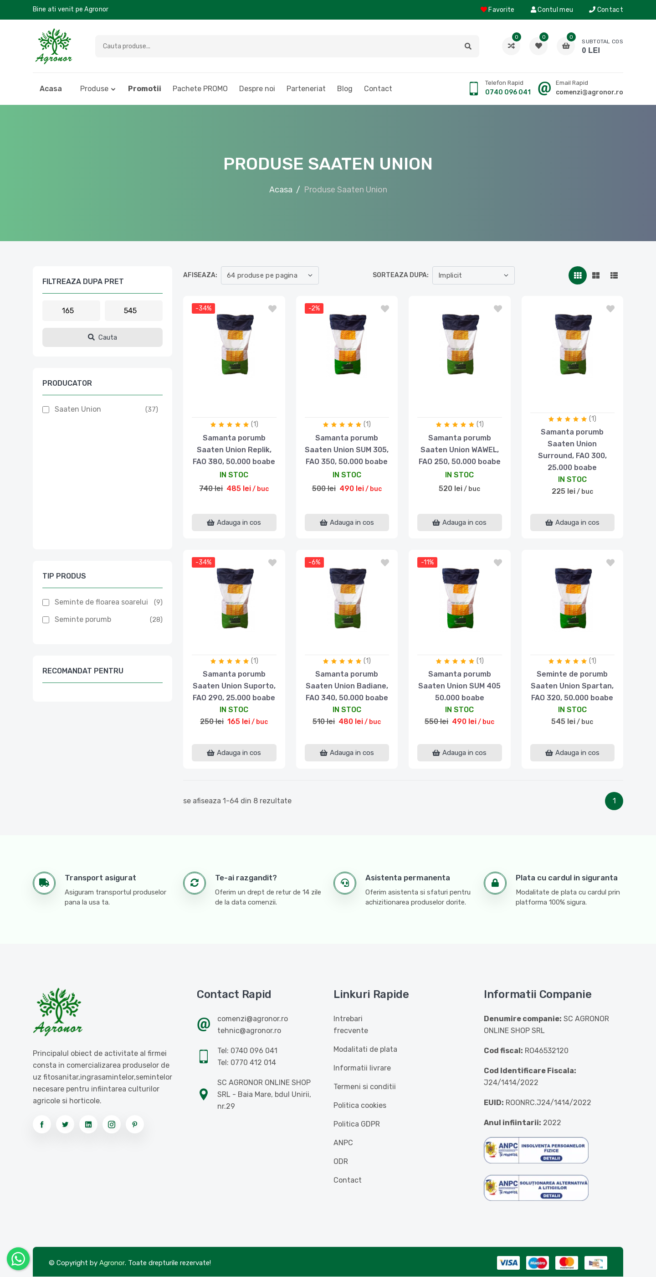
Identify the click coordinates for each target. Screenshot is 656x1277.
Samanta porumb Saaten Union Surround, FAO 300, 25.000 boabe (572, 450)
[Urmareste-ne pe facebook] (42, 1124)
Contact (606, 10)
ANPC (343, 1142)
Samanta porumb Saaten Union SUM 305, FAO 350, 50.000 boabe (347, 450)
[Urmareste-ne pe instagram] (111, 1124)
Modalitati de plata (365, 1049)
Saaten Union (78, 409)
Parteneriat (306, 88)
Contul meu (552, 10)
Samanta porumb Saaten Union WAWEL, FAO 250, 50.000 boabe (460, 450)
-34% (203, 308)
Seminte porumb (83, 619)
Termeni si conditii (364, 1086)
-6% (314, 562)
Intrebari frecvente (350, 1024)
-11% (427, 562)
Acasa (51, 88)
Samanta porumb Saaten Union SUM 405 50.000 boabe (459, 686)
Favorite (498, 10)
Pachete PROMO (200, 88)
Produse (94, 88)
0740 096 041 (508, 92)
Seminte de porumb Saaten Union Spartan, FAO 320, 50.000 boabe (572, 686)
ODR (340, 1161)
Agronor (112, 1263)
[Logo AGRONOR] (53, 46)
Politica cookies (359, 1105)
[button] (468, 46)
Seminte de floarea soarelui (101, 602)
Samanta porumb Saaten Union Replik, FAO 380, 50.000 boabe (234, 450)
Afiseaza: (200, 275)
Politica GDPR (356, 1124)
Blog (345, 88)
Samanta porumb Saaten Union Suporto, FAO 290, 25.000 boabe (234, 686)
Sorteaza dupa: (401, 275)
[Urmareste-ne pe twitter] (65, 1124)
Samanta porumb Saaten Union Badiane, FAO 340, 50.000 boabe (347, 686)
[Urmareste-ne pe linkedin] (88, 1124)
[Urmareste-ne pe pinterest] (135, 1124)
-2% (314, 308)
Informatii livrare (362, 1068)
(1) (254, 424)
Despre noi (257, 88)
